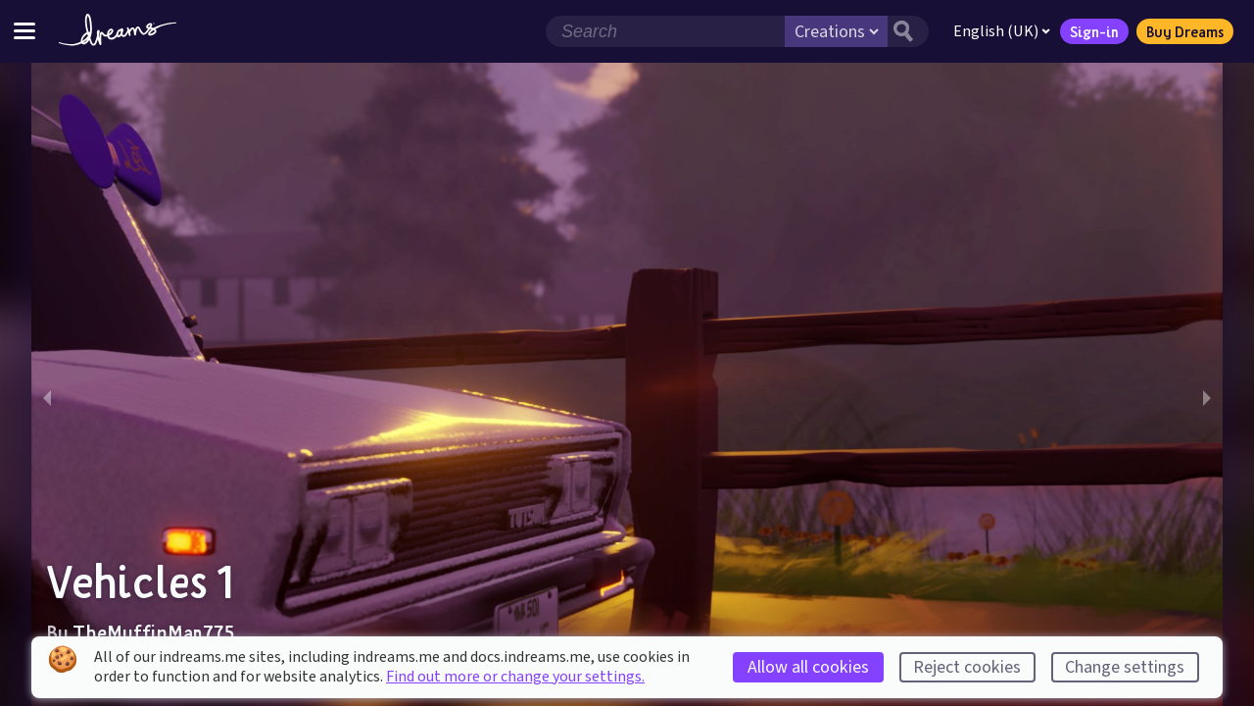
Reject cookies (967, 667)
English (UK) (1001, 31)
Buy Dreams (1185, 31)
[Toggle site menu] (24, 31)
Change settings (1124, 667)
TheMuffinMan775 (153, 632)
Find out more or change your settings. (515, 676)
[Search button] (908, 31)
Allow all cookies (808, 667)
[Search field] (665, 31)
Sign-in (1094, 31)
